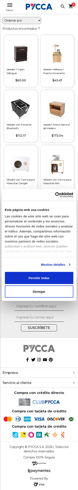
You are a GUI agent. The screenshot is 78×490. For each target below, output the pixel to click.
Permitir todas (39, 278)
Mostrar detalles (53, 264)
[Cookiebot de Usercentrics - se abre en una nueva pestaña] (55, 195)
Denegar (39, 291)
